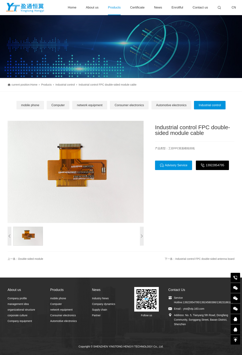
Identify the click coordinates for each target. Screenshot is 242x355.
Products (114, 7)
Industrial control (65, 84)
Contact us (200, 7)
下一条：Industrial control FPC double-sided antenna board (199, 258)
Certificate (137, 7)
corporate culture (17, 315)
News (158, 7)
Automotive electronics (171, 105)
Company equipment (20, 321)
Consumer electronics (129, 105)
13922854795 (212, 165)
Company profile (17, 298)
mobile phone (30, 105)
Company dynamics (103, 304)
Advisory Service (173, 165)
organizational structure (21, 309)
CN (234, 7)
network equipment (89, 105)
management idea (18, 304)
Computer (58, 105)
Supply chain (99, 309)
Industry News (100, 298)
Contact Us (176, 290)
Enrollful (177, 7)
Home (72, 7)
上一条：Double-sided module (25, 258)
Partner (96, 315)
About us (92, 7)
